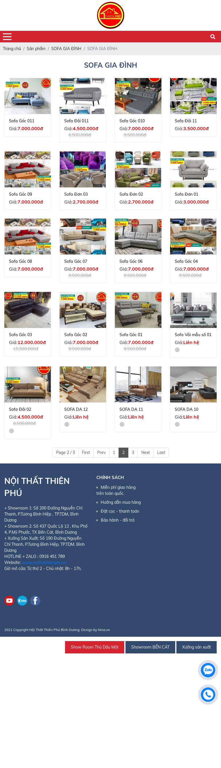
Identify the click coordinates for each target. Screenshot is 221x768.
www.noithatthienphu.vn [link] (44, 562)
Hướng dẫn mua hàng (121, 502)
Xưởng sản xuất (196, 647)
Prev (101, 452)
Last (161, 452)
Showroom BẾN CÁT (150, 647)
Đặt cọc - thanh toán (120, 511)
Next (145, 452)
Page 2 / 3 (65, 452)
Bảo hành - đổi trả (117, 520)
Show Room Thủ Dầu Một (95, 647)
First (86, 452)
